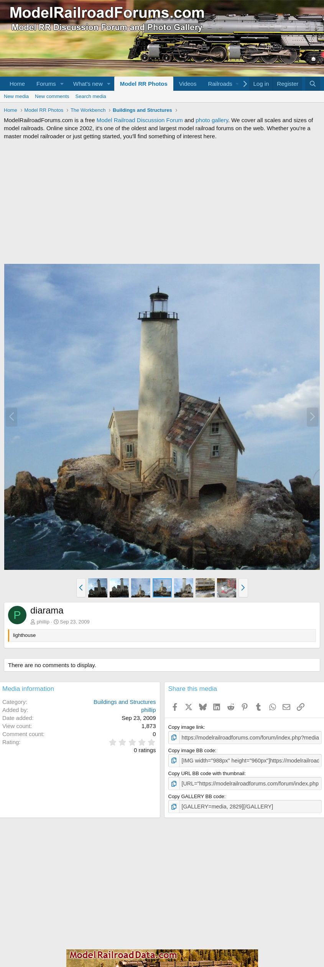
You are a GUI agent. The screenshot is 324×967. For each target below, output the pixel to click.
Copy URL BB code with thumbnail (206, 772)
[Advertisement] (162, 201)
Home (17, 83)
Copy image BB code (191, 750)
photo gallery (212, 120)
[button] (62, 84)
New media (16, 96)
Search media (91, 96)
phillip (43, 622)
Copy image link (186, 727)
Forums (46, 83)
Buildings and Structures (125, 702)
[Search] (312, 84)
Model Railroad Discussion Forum (140, 120)
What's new (88, 83)
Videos (188, 83)
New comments (52, 96)
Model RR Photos (144, 83)
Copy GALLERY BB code (196, 794)
